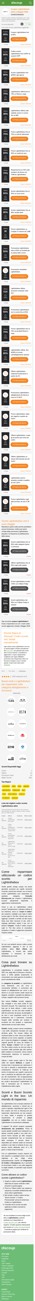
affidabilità (7, 665)
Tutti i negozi (6, 1263)
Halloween (5, 1299)
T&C (3, 1277)
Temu (19, 786)
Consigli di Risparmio (17, 14)
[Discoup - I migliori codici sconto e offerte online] (16, 2)
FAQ (3, 1275)
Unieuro (26, 786)
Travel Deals (6, 1292)
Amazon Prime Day (8, 1294)
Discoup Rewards (8, 1270)
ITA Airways (6, 798)
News (3, 1261)
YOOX (4, 794)
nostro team (9, 650)
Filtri (28, 24)
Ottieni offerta (19, 79)
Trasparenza (6, 1282)
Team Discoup (6, 1284)
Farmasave (16, 790)
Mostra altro (16, 693)
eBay (23, 790)
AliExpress (6, 786)
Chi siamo (5, 1256)
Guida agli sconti (7, 1268)
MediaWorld (6, 790)
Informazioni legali (8, 1280)
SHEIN (14, 786)
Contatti (4, 1273)
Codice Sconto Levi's (11, 1222)
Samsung (15, 798)
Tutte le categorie (8, 1266)
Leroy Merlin (12, 794)
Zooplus (22, 794)
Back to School (7, 1296)
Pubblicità (5, 1259)
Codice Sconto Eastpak (22, 1227)
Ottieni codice (19, 39)
